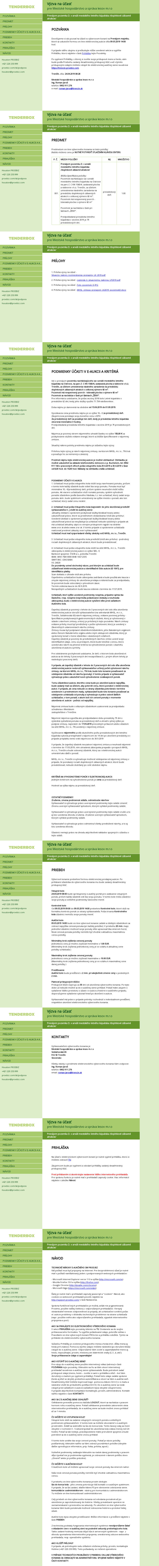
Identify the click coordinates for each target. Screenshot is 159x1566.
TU (69, 1159)
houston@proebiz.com (13, 71)
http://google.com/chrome (83, 1285)
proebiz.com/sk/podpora (14, 67)
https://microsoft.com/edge (82, 1288)
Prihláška (86, 53)
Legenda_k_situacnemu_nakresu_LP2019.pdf (98, 280)
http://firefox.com (89, 1282)
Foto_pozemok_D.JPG (87, 285)
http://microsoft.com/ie (111, 1279)
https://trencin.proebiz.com (65, 68)
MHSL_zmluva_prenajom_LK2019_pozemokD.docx (101, 289)
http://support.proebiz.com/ (65, 1299)
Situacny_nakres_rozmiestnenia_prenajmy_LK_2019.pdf (78, 275)
